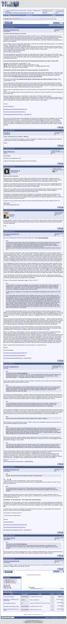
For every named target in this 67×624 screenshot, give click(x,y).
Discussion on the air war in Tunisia (11, 606)
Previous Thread (30, 574)
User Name (44, 10)
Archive (61, 617)
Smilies (5, 586)
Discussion (29, 10)
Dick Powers (8, 152)
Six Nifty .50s (8, 538)
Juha (11, 215)
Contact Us (47, 617)
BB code (5, 585)
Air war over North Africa (9, 596)
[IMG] (5, 587)
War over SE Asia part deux (10, 603)
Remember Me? (59, 11)
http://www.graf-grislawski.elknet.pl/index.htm (15, 109)
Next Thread (37, 574)
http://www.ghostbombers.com (11, 204)
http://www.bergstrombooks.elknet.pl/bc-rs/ (15, 111)
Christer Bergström (10, 30)
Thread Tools (52, 25)
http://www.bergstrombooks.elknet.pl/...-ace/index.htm (17, 114)
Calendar (54, 15)
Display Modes (60, 25)
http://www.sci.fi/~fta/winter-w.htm (12, 51)
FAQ (9, 15)
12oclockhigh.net (55, 617)
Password (44, 12)
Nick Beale (14, 171)
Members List (29, 15)
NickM (6, 133)
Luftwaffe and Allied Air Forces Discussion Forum (15, 10)
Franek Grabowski (10, 367)
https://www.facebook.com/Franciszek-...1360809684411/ (18, 461)
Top (65, 617)
